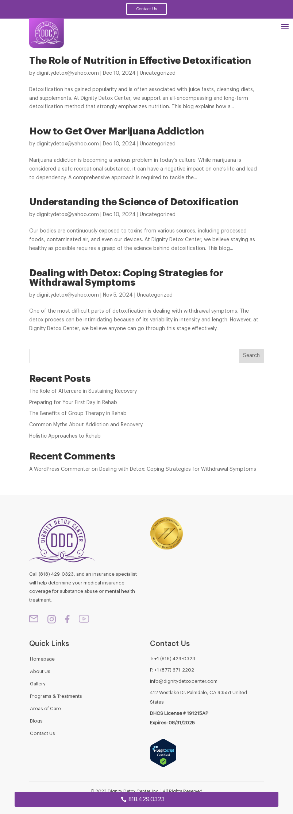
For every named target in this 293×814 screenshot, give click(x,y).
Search (251, 355)
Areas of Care (45, 708)
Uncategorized (158, 73)
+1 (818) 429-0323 (174, 658)
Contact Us (146, 9)
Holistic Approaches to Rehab (65, 436)
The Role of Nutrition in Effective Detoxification (140, 61)
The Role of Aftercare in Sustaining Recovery (83, 391)
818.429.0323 (146, 799)
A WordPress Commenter (59, 469)
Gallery (38, 683)
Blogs (36, 721)
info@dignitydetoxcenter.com (183, 681)
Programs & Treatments (56, 696)
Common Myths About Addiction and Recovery (86, 424)
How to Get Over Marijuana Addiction (116, 131)
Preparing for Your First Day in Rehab (73, 402)
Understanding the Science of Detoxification (134, 202)
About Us (40, 671)
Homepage (42, 659)
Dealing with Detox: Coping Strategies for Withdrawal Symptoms (126, 278)
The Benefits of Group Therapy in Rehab (78, 413)
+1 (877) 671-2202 (174, 670)
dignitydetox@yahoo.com (67, 73)
